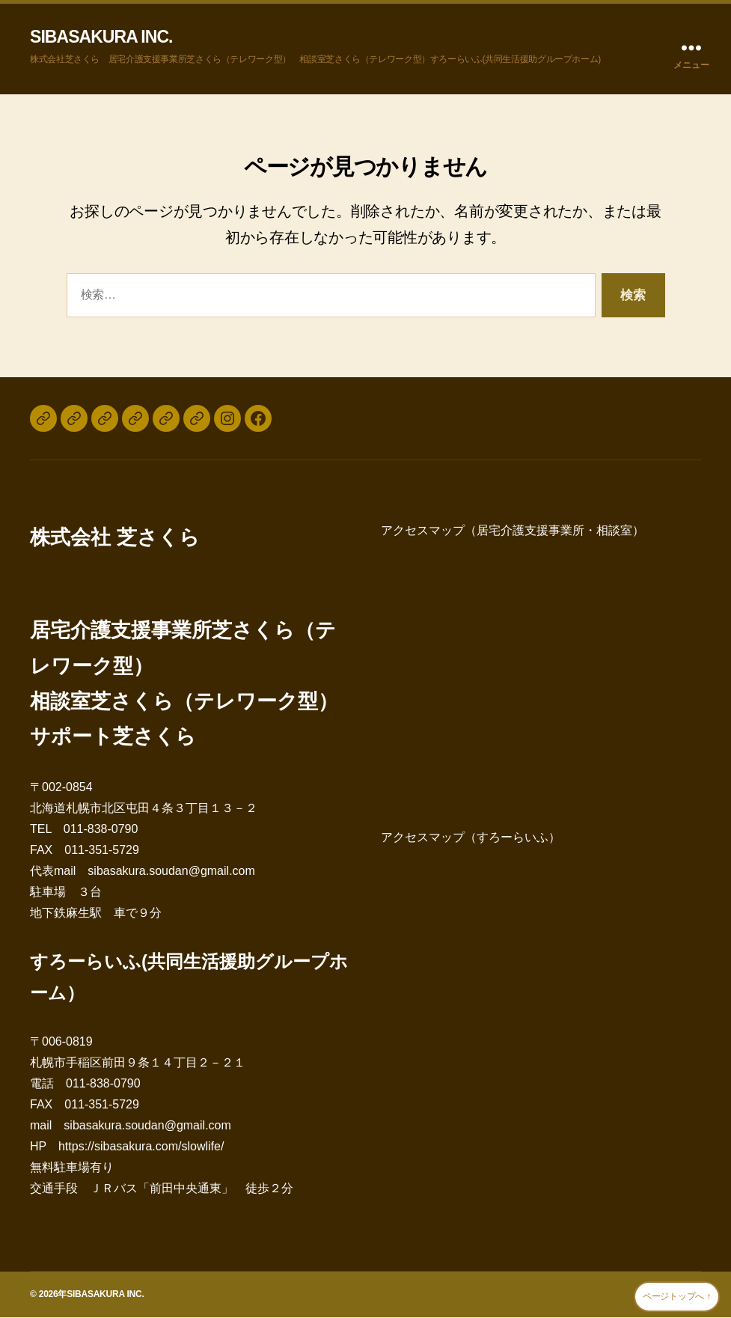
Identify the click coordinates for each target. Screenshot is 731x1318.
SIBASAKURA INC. (104, 37)
